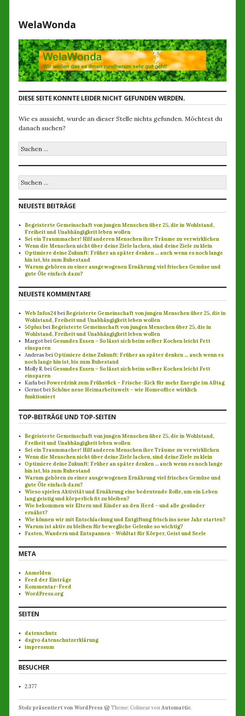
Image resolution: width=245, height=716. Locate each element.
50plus (33, 327)
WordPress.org (44, 593)
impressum (39, 647)
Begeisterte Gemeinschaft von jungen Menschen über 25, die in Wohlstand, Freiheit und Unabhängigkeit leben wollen (119, 228)
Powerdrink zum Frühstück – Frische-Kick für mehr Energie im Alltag (136, 382)
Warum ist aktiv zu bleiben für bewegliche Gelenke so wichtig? (104, 526)
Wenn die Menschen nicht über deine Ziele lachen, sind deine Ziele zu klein (118, 246)
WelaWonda (47, 24)
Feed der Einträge (48, 580)
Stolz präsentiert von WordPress (61, 707)
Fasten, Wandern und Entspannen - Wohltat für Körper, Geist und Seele (115, 533)
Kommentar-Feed (48, 586)
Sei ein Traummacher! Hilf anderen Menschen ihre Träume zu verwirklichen (122, 239)
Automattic (176, 707)
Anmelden (38, 573)
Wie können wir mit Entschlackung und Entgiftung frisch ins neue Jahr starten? (125, 519)
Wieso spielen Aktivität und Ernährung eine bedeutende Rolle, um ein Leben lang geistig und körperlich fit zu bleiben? (121, 495)
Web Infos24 (40, 313)
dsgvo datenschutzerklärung (61, 640)
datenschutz (41, 633)
